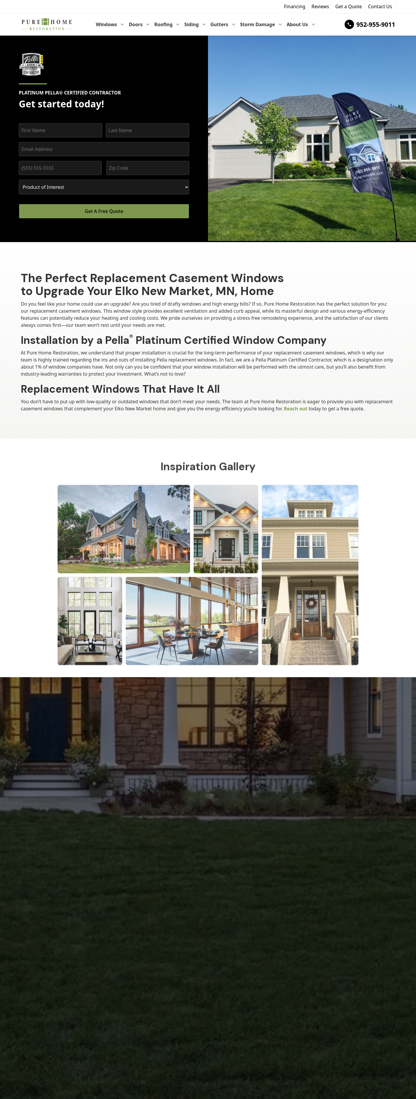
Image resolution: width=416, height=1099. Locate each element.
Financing (295, 6)
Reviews (320, 6)
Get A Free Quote (104, 211)
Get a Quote (348, 6)
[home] (46, 24)
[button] (110, 24)
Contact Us (380, 6)
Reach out (295, 408)
